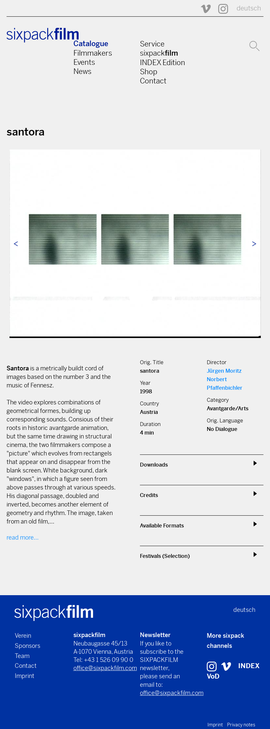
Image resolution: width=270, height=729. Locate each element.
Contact (153, 80)
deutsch (249, 8)
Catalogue (90, 43)
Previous (16, 244)
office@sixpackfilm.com (105, 668)
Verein (23, 635)
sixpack (159, 53)
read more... (23, 537)
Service (152, 43)
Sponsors (27, 645)
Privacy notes (241, 725)
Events (84, 62)
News (82, 71)
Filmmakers (92, 53)
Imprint (24, 676)
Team (22, 656)
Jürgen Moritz (224, 370)
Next (254, 244)
